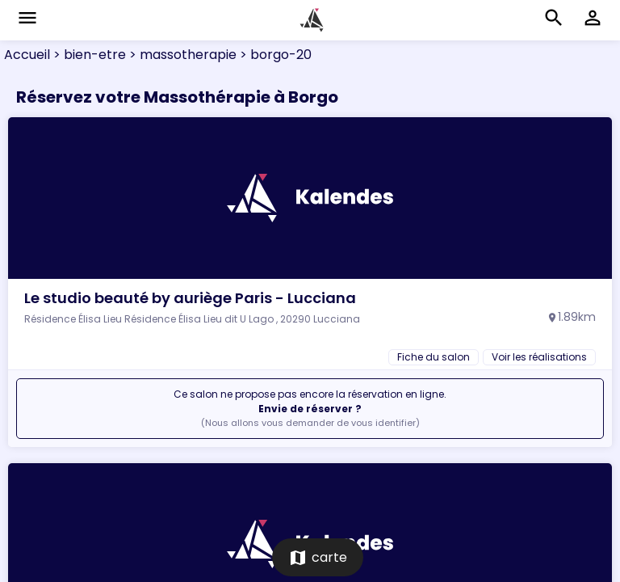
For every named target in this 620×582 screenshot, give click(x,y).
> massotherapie (181, 54)
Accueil (27, 54)
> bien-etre (88, 54)
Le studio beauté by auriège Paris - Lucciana (190, 298)
